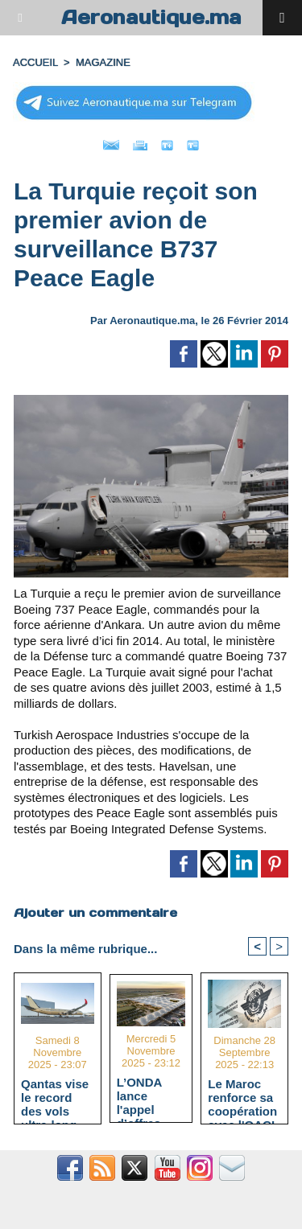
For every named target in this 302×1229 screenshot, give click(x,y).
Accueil (35, 62)
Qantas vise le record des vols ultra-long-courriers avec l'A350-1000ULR (55, 1097)
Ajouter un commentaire (95, 912)
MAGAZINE (103, 62)
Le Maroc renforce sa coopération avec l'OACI (242, 1097)
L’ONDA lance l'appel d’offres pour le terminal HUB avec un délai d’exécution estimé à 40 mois (150, 1095)
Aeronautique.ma (151, 17)
